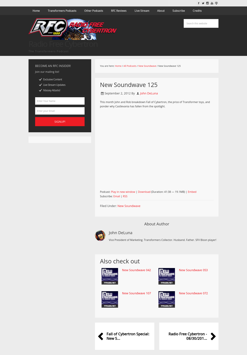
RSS (125, 196)
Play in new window (123, 192)
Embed (192, 192)
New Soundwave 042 (136, 270)
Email (116, 196)
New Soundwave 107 (136, 293)
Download (144, 192)
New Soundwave (128, 206)
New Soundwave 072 (193, 293)
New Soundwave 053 (193, 270)
